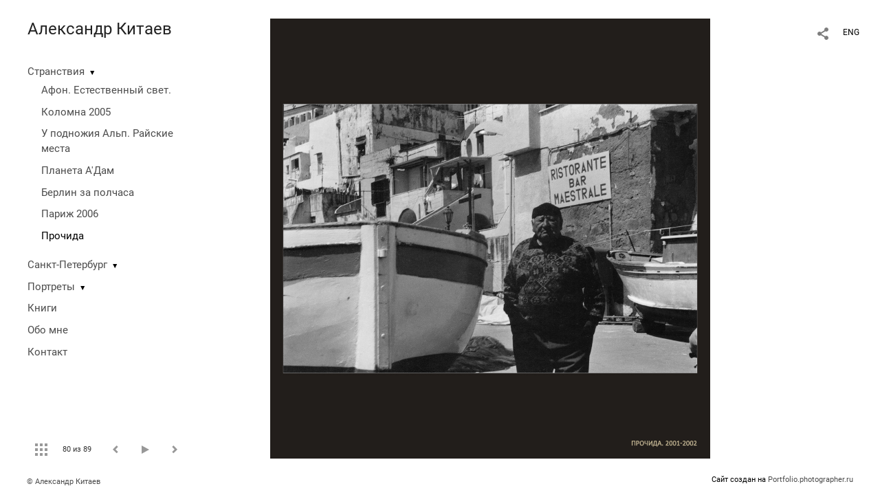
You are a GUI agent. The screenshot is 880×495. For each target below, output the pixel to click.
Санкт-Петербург (67, 264)
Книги (42, 308)
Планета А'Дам (77, 170)
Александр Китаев (100, 28)
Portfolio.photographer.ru (810, 479)
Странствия (56, 71)
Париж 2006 (69, 214)
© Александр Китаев (63, 481)
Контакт (47, 352)
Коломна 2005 (76, 112)
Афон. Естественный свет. (106, 90)
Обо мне (48, 330)
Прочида (62, 236)
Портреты (51, 286)
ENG (851, 32)
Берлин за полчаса (87, 192)
